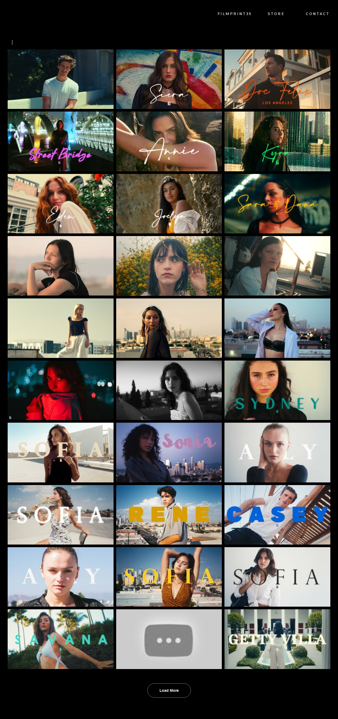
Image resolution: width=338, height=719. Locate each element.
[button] (15, 42)
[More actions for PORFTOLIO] (15, 42)
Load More (169, 690)
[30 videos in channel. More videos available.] (169, 359)
